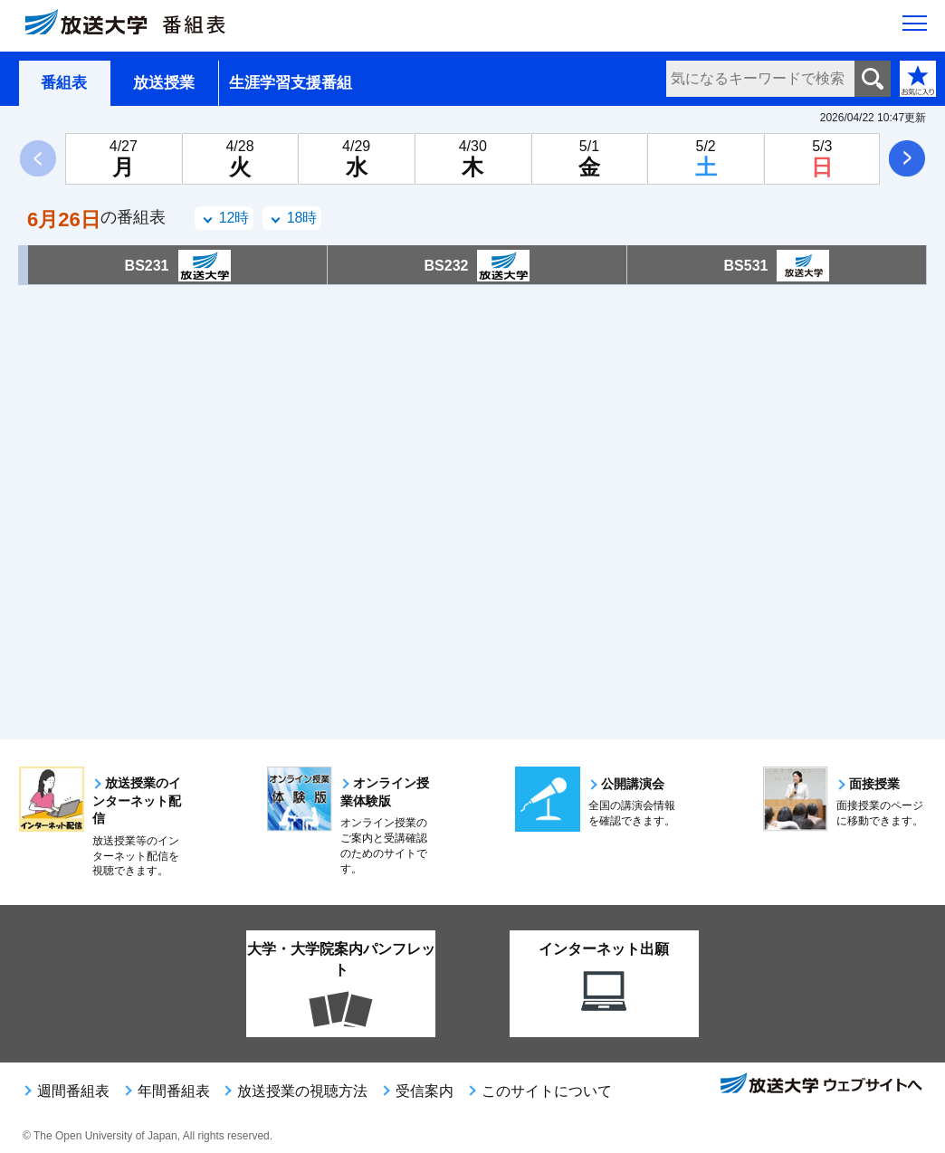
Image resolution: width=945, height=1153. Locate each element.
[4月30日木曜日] (472, 159)
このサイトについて (547, 1091)
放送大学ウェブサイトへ (820, 1085)
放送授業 (164, 82)
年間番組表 (174, 1091)
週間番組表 (73, 1091)
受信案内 (424, 1091)
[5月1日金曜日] (589, 159)
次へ (907, 158)
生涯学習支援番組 (290, 82)
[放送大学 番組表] (135, 26)
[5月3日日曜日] (822, 159)
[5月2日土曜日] (705, 159)
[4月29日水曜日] (356, 159)
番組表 (64, 82)
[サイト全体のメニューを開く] (914, 28)
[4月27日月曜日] (123, 159)
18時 (302, 217)
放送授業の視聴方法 (302, 1091)
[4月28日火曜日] (240, 159)
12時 (234, 217)
